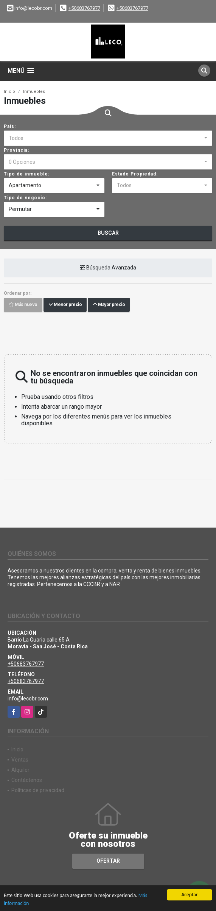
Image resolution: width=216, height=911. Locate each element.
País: (10, 126)
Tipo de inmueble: (27, 174)
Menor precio (65, 304)
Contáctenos (26, 780)
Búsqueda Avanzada (108, 268)
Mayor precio (109, 304)
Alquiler (20, 770)
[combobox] (108, 138)
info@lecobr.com (28, 699)
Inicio (9, 91)
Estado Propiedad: (135, 174)
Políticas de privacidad (37, 790)
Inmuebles (34, 91)
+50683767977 (84, 8)
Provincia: (16, 150)
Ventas (19, 760)
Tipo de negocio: (25, 197)
